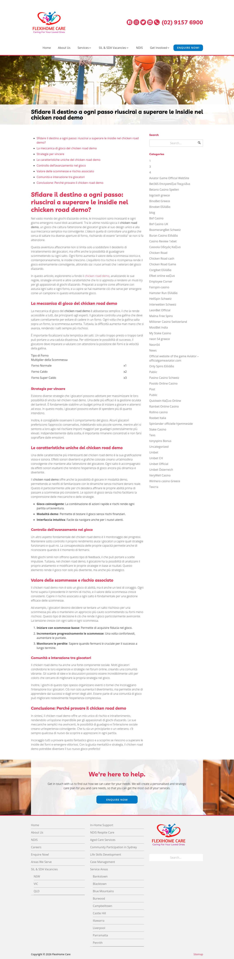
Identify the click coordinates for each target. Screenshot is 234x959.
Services (83, 48)
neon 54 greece (159, 339)
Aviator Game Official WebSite (169, 178)
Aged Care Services (102, 840)
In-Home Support (101, 825)
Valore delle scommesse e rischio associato (65, 171)
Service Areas (99, 869)
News (153, 350)
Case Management (102, 862)
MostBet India (158, 327)
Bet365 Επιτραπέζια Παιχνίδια (169, 184)
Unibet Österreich (161, 470)
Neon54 (154, 345)
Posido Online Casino (163, 383)
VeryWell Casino (160, 475)
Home (47, 48)
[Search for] (176, 143)
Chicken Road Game (162, 264)
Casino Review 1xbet (163, 241)
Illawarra (98, 921)
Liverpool (99, 928)
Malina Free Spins (161, 316)
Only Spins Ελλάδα (161, 366)
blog (152, 213)
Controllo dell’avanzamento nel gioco (61, 165)
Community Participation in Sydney (113, 847)
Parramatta (100, 935)
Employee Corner (160, 281)
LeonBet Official (159, 310)
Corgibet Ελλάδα (160, 270)
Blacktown (100, 884)
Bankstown (100, 876)
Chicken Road (158, 253)
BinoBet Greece (159, 201)
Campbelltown (102, 906)
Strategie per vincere (50, 154)
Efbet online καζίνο (162, 276)
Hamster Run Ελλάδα (163, 293)
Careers (36, 847)
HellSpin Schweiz (160, 299)
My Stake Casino (160, 333)
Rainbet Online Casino (164, 406)
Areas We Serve (41, 862)
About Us (64, 48)
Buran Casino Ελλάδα (163, 236)
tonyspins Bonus (160, 441)
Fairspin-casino (159, 287)
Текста (153, 487)
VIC (36, 884)
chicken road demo (97, 276)
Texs (152, 435)
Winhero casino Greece (164, 481)
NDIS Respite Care (102, 832)
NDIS (139, 48)
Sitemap (198, 954)
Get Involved (158, 48)
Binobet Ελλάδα (159, 207)
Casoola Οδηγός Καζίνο (165, 247)
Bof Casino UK (158, 224)
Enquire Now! (188, 47)
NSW (37, 876)
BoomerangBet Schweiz (165, 230)
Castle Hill (99, 913)
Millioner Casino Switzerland (168, 322)
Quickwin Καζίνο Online (165, 401)
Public (153, 395)
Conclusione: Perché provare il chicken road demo (70, 183)
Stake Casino (157, 429)
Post (152, 389)
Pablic (153, 372)
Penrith (98, 943)
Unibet (153, 452)
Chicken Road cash (161, 258)
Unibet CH (156, 458)
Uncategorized (159, 447)
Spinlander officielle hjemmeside (171, 424)
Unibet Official (158, 464)
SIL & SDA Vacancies (112, 48)
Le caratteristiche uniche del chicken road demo (69, 160)
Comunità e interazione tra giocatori (61, 177)
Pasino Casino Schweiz (164, 378)
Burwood (99, 898)
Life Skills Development (105, 854)
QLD (36, 891)
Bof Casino (156, 218)
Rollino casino (158, 412)
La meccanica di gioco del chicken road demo (67, 148)
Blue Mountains (103, 891)
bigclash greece (159, 195)
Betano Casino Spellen (164, 190)
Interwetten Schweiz (162, 304)
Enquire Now (117, 799)
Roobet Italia (157, 418)
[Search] (199, 143)
